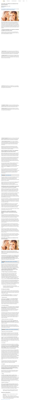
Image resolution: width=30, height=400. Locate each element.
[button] (27, 1)
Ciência (24, 1)
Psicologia (20, 1)
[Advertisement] (10, 39)
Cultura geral (9, 1)
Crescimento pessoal (15, 1)
